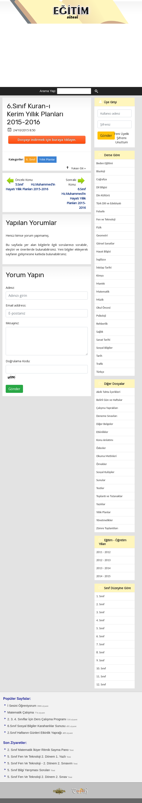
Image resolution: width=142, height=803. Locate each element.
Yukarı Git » (78, 168)
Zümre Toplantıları (107, 528)
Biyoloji (100, 171)
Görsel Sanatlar (105, 243)
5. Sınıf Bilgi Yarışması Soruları (29, 770)
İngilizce (101, 259)
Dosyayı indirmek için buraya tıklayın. (47, 139)
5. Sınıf (100, 628)
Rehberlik (102, 324)
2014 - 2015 (103, 576)
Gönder (14, 389)
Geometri (102, 235)
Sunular (100, 480)
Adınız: (10, 287)
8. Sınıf (100, 652)
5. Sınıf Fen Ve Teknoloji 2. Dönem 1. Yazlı (37, 756)
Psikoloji (101, 315)
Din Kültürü (103, 195)
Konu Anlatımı (104, 440)
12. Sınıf (101, 684)
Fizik (98, 227)
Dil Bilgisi (101, 187)
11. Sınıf (101, 676)
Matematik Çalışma (21, 712)
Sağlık (99, 332)
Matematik (102, 291)
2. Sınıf (100, 604)
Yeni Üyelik (121, 134)
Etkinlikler (102, 432)
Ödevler (101, 448)
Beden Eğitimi (104, 163)
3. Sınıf (100, 612)
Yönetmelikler (104, 520)
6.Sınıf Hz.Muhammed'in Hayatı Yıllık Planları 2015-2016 (73, 198)
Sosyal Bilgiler (104, 348)
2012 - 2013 (103, 560)
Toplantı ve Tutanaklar (109, 496)
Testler (100, 488)
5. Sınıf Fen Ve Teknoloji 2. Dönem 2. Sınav (37, 777)
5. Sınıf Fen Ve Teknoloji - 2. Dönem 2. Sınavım (40, 763)
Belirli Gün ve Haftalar (109, 400)
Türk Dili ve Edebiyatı (108, 203)
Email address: (16, 305)
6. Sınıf (100, 636)
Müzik (99, 299)
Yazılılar (100, 504)
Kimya (99, 275)
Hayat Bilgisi (103, 251)
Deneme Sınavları (106, 416)
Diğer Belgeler (104, 424)
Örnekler (101, 464)
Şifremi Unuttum (121, 140)
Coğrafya (101, 179)
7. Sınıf (100, 644)
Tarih (99, 356)
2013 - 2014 (103, 568)
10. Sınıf (101, 668)
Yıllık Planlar (103, 512)
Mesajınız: (12, 323)
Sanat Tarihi (103, 340)
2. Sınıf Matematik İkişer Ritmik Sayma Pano (38, 749)
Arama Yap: (48, 91)
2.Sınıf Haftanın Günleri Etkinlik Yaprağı (35, 732)
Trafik (99, 364)
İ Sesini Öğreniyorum (22, 705)
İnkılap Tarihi (103, 267)
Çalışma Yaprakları (107, 408)
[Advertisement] (71, 55)
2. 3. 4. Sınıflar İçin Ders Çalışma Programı (37, 719)
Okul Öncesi (103, 307)
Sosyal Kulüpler (105, 472)
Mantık (100, 283)
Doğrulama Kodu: (18, 361)
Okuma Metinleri (106, 456)
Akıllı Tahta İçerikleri (108, 392)
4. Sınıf (100, 620)
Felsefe (100, 211)
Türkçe (100, 372)
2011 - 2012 (103, 552)
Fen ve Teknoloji (105, 219)
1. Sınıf (100, 596)
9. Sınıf (100, 660)
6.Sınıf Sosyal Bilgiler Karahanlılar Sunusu (36, 726)
